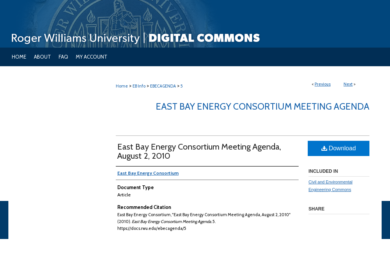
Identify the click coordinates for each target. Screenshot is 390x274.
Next (348, 84)
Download (338, 148)
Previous (323, 84)
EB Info (139, 86)
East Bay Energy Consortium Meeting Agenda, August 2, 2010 (199, 151)
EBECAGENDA (163, 86)
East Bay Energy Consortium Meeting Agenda (262, 106)
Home (122, 86)
